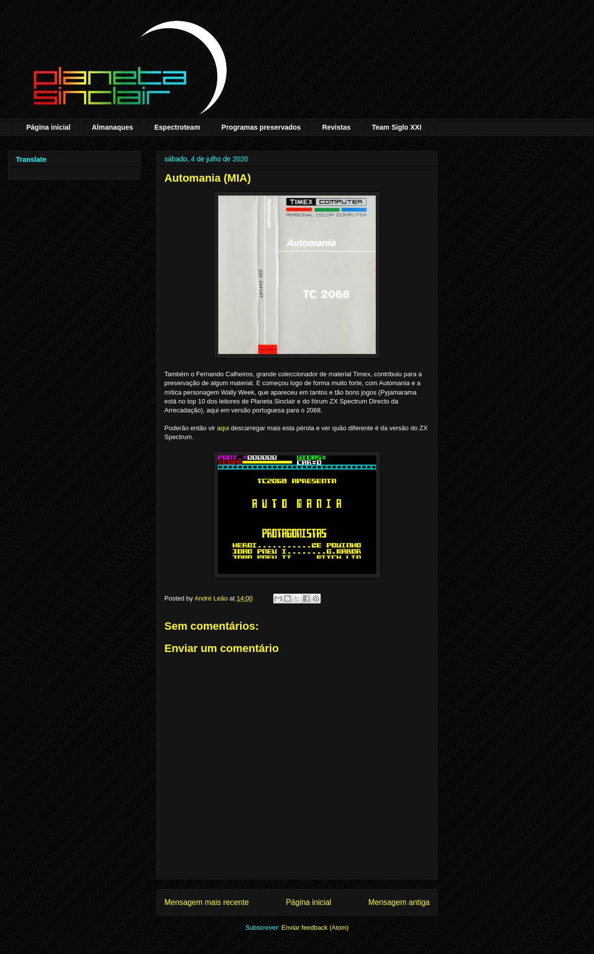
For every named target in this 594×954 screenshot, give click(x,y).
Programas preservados (260, 127)
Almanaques (112, 127)
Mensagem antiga (399, 902)
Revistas (336, 127)
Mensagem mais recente (206, 902)
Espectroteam (177, 127)
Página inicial (48, 127)
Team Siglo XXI (396, 127)
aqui (223, 428)
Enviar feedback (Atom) (315, 927)
